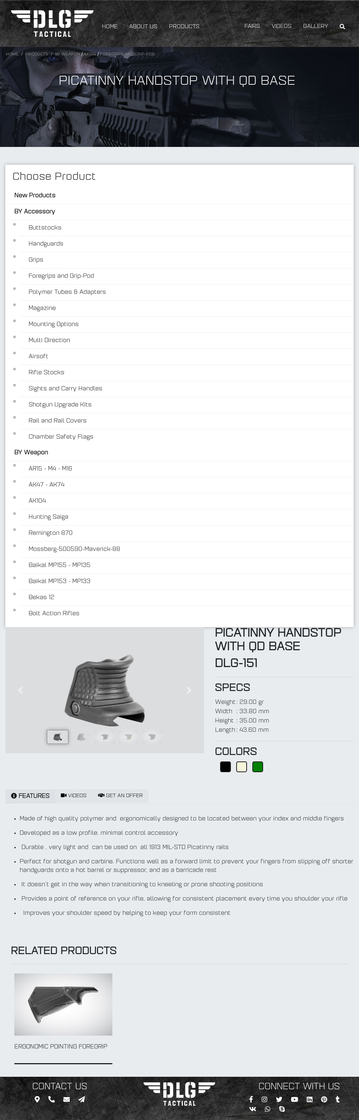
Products (36, 53)
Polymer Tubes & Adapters (67, 292)
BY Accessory (34, 212)
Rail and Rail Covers (58, 421)
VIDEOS (282, 26)
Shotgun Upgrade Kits (60, 405)
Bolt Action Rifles (54, 614)
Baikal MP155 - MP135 (60, 565)
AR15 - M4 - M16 (50, 469)
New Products (34, 196)
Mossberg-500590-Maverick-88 (74, 549)
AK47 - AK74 (46, 485)
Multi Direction (49, 341)
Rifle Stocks (46, 373)
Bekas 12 (41, 598)
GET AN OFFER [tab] (120, 796)
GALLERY (315, 26)
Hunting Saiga (48, 517)
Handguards (46, 244)
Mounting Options (54, 324)
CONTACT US (59, 1087)
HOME (110, 27)
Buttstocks (45, 228)
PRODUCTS (184, 27)
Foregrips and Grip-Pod (127, 53)
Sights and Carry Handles (65, 389)
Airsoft (38, 357)
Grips (36, 260)
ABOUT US (143, 27)
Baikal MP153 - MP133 (60, 581)
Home (12, 53)
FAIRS (252, 26)
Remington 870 (51, 533)
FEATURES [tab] (30, 796)
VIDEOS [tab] (74, 796)
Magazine (42, 308)
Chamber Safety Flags (61, 437)
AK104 (90, 53)
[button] (20, 690)
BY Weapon (67, 53)
